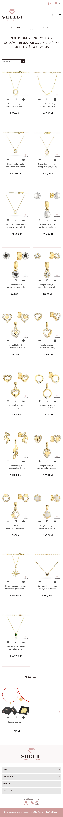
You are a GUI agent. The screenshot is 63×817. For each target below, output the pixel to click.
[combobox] (13, 61)
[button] (31, 770)
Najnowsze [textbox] (6, 61)
